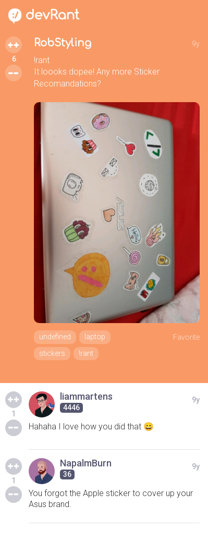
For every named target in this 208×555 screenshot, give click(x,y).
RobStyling (62, 43)
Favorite (186, 337)
